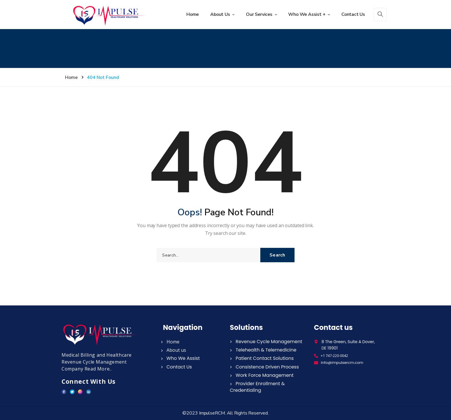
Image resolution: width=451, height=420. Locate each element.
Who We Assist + (307, 14)
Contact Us (353, 14)
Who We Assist (180, 358)
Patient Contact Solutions (262, 358)
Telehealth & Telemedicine (263, 350)
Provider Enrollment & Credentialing (257, 387)
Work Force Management (262, 375)
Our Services (259, 14)
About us (173, 350)
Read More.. (98, 369)
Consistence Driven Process (264, 367)
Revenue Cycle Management (266, 341)
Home (192, 14)
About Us (220, 14)
